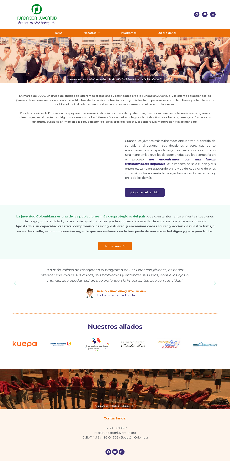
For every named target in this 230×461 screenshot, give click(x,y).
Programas (129, 33)
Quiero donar (167, 33)
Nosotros (92, 33)
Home (58, 33)
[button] (145, 192)
